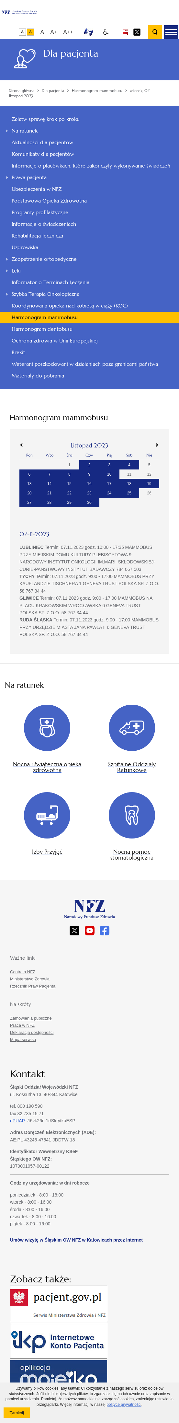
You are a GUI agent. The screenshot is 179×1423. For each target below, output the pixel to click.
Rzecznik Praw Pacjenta (32, 986)
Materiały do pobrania (38, 375)
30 (89, 502)
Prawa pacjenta (29, 177)
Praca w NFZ (22, 1025)
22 (69, 493)
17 (109, 483)
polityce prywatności (123, 1404)
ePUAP (17, 1120)
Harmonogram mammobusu (45, 317)
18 (129, 483)
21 (49, 493)
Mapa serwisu (23, 1039)
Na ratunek (25, 130)
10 (109, 474)
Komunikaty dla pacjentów (43, 154)
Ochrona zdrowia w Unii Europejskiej (55, 340)
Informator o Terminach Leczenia (50, 282)
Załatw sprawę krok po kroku (46, 119)
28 (49, 502)
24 (109, 493)
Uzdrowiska (25, 247)
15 (69, 483)
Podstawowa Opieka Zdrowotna (49, 200)
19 (149, 483)
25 (129, 493)
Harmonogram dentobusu (42, 329)
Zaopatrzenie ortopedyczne (44, 259)
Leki (16, 270)
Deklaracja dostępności (31, 1032)
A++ (68, 32)
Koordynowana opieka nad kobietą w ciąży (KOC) (70, 305)
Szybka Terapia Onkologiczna (45, 294)
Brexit (18, 352)
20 (29, 493)
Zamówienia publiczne (31, 1018)
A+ (53, 32)
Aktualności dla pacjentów (42, 142)
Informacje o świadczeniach (44, 224)
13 (29, 483)
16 (89, 483)
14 (49, 483)
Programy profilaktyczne (40, 212)
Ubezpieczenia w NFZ (37, 189)
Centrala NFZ (22, 971)
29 (69, 502)
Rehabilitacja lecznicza (37, 235)
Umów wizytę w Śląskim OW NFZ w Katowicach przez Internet (76, 1240)
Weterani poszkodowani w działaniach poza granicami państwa (85, 364)
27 (29, 502)
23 (89, 493)
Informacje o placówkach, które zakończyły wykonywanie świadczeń (91, 165)
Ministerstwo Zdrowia (30, 979)
